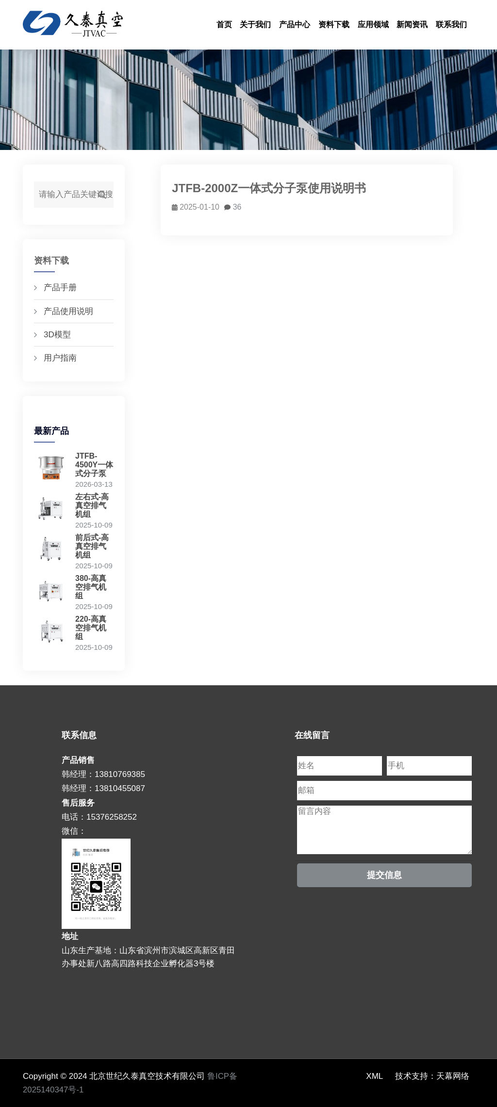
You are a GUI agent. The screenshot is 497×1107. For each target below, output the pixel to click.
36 (233, 207)
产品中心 (294, 24)
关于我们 (255, 24)
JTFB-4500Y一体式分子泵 (94, 465)
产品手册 (60, 287)
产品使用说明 (68, 311)
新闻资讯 (412, 24)
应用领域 (373, 24)
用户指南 (60, 358)
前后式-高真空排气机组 (92, 546)
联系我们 (451, 24)
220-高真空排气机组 (90, 628)
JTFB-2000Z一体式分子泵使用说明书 (269, 188)
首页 (224, 24)
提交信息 (384, 875)
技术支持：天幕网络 (432, 1076)
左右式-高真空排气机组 (92, 505)
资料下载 (333, 24)
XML (374, 1076)
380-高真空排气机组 (90, 587)
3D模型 (57, 334)
